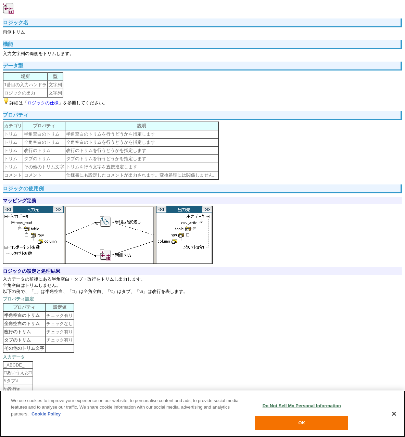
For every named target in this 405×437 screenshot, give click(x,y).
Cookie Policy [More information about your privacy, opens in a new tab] (46, 413)
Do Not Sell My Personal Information (302, 405)
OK (301, 422)
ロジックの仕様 (43, 102)
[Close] (394, 413)
